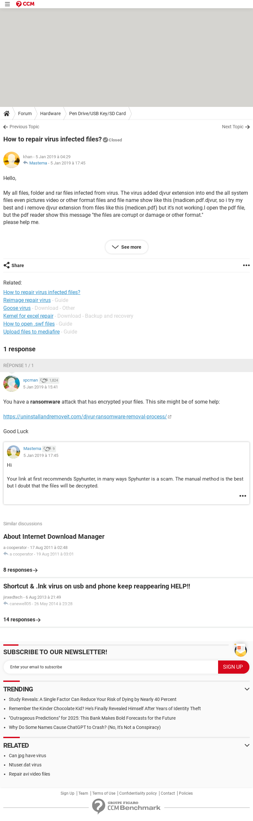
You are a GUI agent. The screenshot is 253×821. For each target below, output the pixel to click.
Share (18, 265)
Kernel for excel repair (28, 316)
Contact (168, 793)
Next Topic (232, 126)
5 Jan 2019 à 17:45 (67, 163)
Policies (186, 793)
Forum (25, 113)
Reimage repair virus (27, 300)
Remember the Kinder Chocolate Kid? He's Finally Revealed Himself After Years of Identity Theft (105, 708)
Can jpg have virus (27, 755)
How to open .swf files (29, 324)
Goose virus (17, 308)
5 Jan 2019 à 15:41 (40, 387)
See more (130, 247)
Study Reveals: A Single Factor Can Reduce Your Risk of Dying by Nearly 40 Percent (93, 699)
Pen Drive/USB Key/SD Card (97, 113)
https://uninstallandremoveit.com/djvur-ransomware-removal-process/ (85, 416)
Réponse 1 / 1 (18, 365)
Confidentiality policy (138, 793)
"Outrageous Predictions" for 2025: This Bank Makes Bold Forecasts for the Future (92, 718)
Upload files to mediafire (31, 332)
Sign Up (67, 793)
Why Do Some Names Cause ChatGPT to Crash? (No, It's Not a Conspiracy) (85, 727)
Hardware (50, 113)
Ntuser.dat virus (25, 764)
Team (83, 793)
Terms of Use (103, 793)
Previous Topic (24, 126)
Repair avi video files (29, 774)
